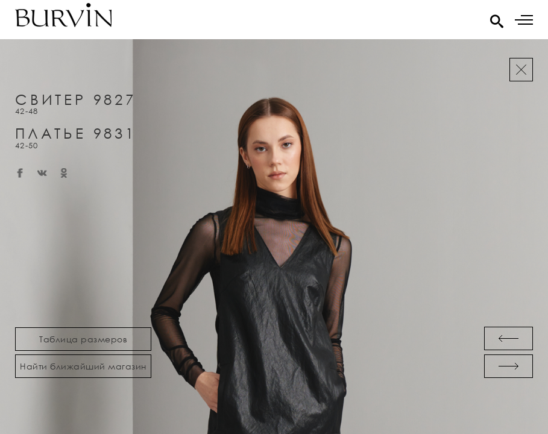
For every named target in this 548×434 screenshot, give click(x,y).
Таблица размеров (83, 339)
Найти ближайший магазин (83, 366)
